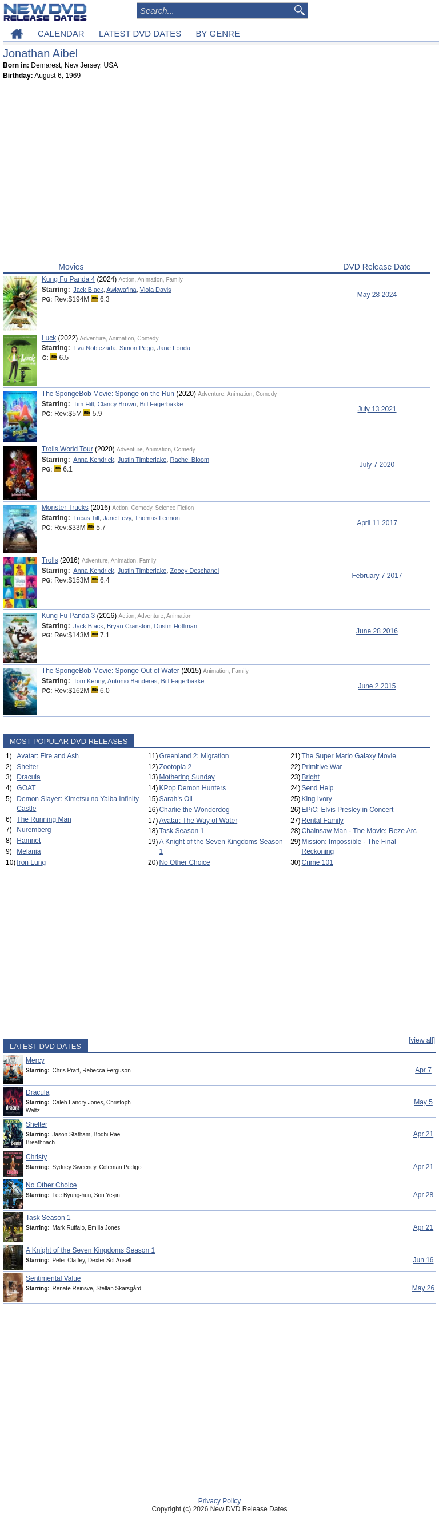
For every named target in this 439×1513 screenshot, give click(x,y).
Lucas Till (86, 517)
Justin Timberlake (142, 459)
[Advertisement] (216, 173)
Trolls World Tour (67, 449)
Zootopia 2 (175, 767)
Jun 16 (423, 1260)
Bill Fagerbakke (161, 404)
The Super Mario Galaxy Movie (349, 756)
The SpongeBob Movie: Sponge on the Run (108, 394)
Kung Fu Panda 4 (68, 279)
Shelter (27, 767)
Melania (29, 851)
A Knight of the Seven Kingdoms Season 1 (90, 1250)
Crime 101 (317, 862)
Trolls (50, 560)
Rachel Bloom (189, 459)
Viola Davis (155, 289)
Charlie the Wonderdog (194, 810)
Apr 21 (423, 1134)
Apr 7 (423, 1070)
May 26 (423, 1288)
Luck (49, 338)
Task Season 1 (181, 831)
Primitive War (322, 767)
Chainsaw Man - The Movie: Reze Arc (359, 831)
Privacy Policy (219, 1501)
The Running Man (44, 819)
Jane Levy (117, 517)
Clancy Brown (117, 404)
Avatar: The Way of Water (198, 821)
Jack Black (88, 289)
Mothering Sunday (186, 777)
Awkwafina (121, 289)
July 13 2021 (376, 409)
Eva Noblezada (94, 347)
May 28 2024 (377, 295)
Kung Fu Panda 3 (68, 616)
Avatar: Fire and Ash (48, 756)
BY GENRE (218, 33)
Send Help (318, 788)
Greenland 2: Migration (194, 756)
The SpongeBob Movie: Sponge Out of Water (110, 671)
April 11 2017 (377, 523)
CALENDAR (61, 33)
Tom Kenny (88, 681)
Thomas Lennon (157, 517)
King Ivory (317, 799)
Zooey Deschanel (195, 570)
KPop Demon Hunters (192, 788)
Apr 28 (423, 1195)
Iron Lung (31, 862)
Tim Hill (83, 404)
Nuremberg (34, 830)
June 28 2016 (377, 631)
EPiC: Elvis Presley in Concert (348, 810)
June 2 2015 (377, 686)
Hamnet (29, 841)
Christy (36, 1157)
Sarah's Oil (175, 799)
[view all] (422, 1040)
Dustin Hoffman (175, 626)
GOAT (26, 788)
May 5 (423, 1102)
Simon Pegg (136, 347)
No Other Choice (184, 862)
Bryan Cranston (128, 626)
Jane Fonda (173, 347)
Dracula (28, 777)
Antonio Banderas (132, 681)
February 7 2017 (377, 576)
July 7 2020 (377, 465)
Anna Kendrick (93, 459)
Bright (311, 777)
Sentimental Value (53, 1278)
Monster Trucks (65, 508)
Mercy (35, 1060)
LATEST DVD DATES (140, 33)
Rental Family (323, 821)
